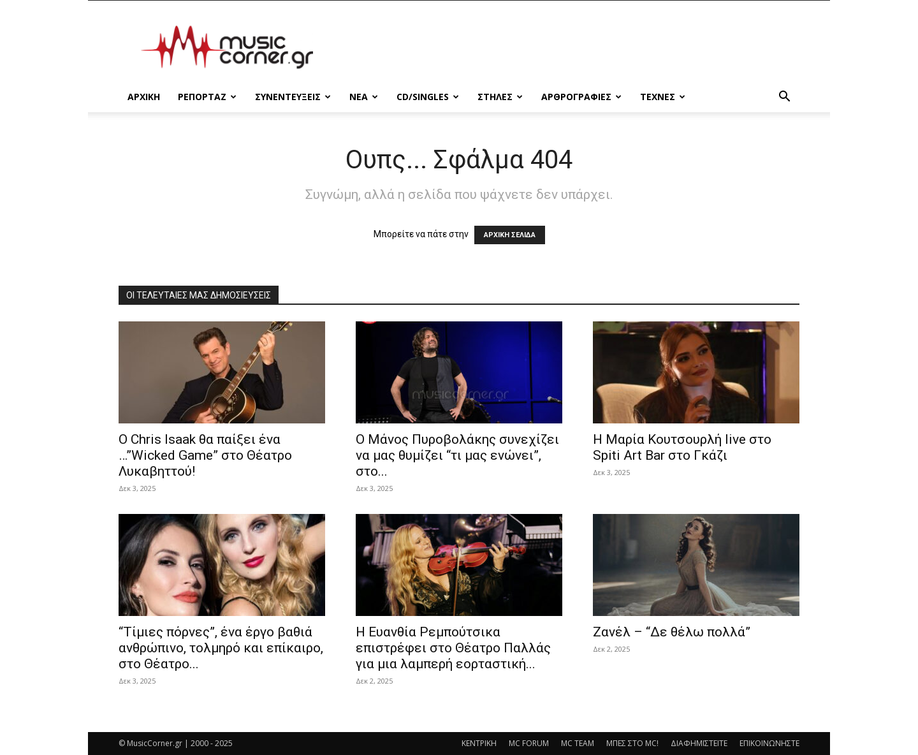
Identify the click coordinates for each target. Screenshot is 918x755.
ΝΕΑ (363, 97)
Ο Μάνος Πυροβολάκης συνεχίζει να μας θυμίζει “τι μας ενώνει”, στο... (457, 455)
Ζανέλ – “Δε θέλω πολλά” (671, 632)
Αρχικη (143, 97)
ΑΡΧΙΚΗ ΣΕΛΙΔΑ (510, 235)
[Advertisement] (567, 47)
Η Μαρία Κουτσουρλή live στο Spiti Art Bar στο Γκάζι (682, 447)
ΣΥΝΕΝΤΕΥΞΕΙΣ (293, 97)
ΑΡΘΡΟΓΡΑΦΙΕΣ (581, 97)
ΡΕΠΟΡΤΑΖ (207, 97)
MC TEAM (577, 743)
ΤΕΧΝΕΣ (662, 97)
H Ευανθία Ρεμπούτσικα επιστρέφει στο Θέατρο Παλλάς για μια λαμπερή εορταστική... (453, 647)
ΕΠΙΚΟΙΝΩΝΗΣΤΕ (769, 743)
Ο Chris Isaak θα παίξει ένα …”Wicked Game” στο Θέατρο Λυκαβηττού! (205, 455)
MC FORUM (529, 743)
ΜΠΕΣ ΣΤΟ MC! (632, 743)
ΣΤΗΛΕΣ (500, 97)
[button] (784, 98)
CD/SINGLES (428, 97)
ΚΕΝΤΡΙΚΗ (479, 743)
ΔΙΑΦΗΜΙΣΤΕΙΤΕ (699, 743)
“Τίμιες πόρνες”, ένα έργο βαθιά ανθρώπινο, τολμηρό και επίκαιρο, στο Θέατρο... (221, 647)
